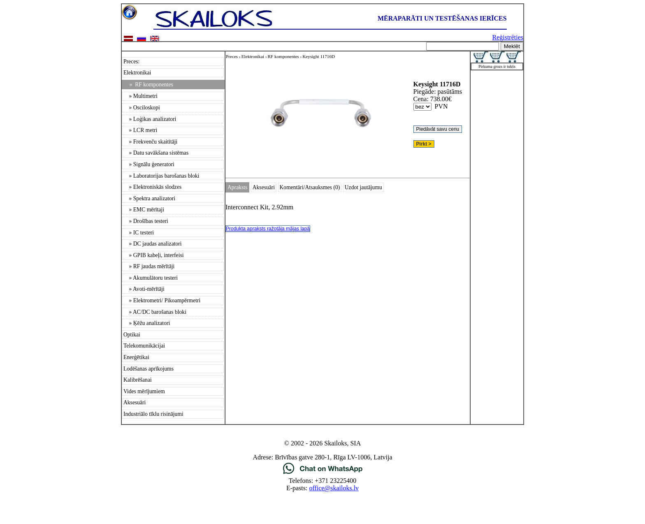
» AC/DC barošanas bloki (154, 312)
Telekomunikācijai (144, 346)
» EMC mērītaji (143, 209)
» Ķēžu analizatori (146, 323)
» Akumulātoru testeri (150, 278)
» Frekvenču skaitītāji (150, 142)
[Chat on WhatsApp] (322, 473)
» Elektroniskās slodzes (152, 187)
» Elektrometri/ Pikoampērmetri (161, 300)
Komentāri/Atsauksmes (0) (310, 187)
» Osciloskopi (141, 107)
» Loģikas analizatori (149, 119)
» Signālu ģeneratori (148, 164)
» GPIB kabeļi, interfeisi (153, 255)
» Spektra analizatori (149, 198)
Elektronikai (137, 73)
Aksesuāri (134, 402)
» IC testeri (138, 233)
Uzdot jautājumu (363, 187)
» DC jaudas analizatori (152, 244)
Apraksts (237, 187)
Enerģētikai (136, 357)
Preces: (131, 61)
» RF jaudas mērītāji (148, 266)
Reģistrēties (507, 37)
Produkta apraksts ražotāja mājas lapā (268, 229)
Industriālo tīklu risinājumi (153, 414)
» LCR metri (140, 130)
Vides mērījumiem (144, 391)
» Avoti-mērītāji (144, 289)
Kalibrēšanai (137, 380)
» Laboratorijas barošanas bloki (161, 176)
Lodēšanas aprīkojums (148, 369)
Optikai (131, 335)
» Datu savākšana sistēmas (155, 153)
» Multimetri (140, 96)
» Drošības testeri (145, 221)
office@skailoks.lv (334, 488)
